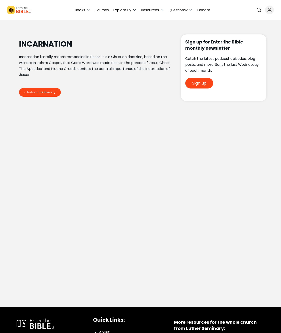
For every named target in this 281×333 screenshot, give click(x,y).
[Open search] (258, 10)
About (104, 328)
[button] (82, 10)
